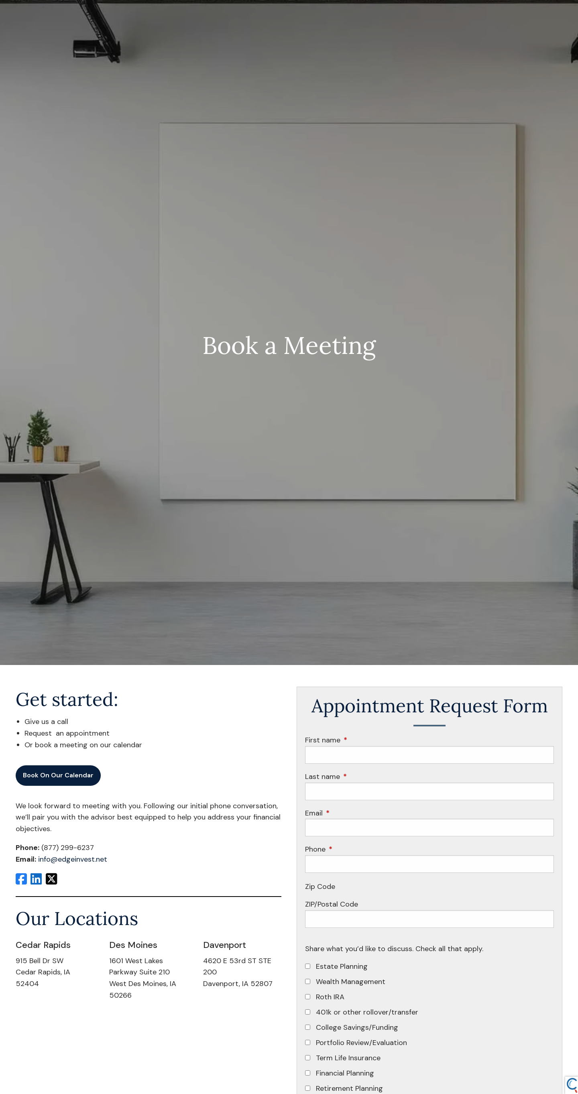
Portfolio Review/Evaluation (361, 1042)
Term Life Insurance (348, 1058)
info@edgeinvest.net (72, 859)
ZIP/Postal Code (331, 904)
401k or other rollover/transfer (367, 1012)
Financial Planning (345, 1073)
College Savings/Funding (357, 1027)
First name (358, 740)
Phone (350, 849)
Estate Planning (342, 966)
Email (349, 813)
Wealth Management (350, 981)
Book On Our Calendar (58, 775)
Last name (357, 776)
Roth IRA (330, 997)
